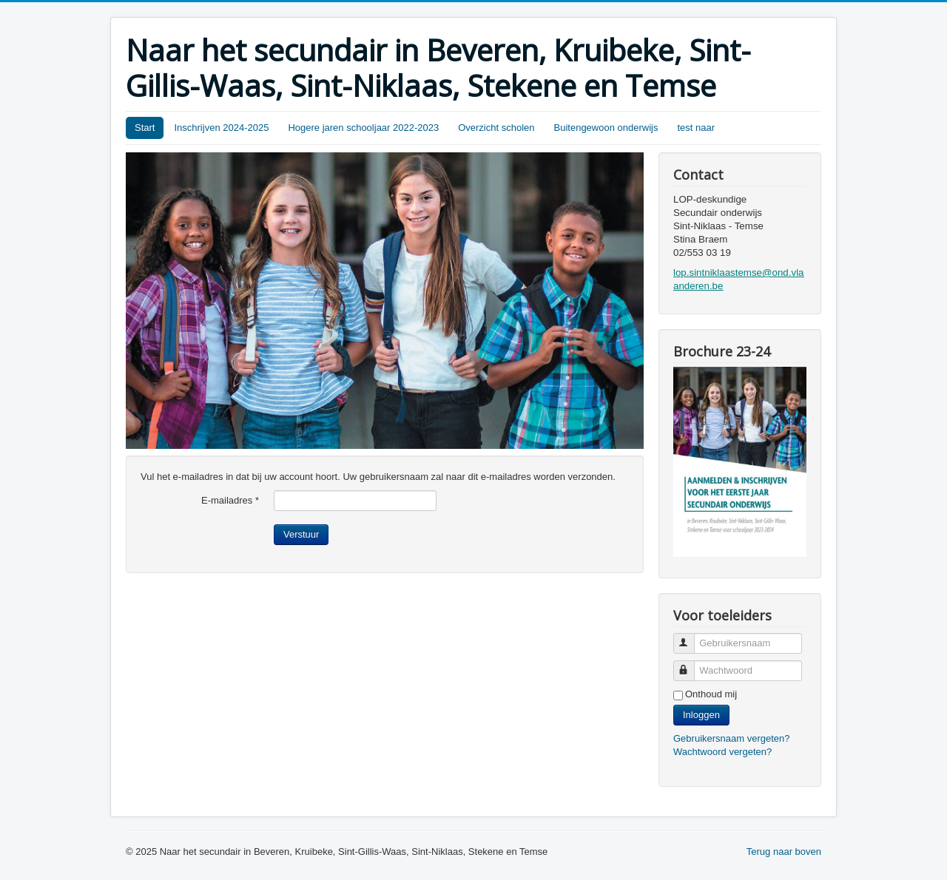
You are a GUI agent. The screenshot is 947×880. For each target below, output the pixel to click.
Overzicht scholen (496, 127)
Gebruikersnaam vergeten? (731, 738)
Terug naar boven (784, 851)
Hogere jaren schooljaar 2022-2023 (363, 127)
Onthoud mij (711, 694)
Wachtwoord (690, 664)
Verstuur (301, 534)
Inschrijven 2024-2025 (221, 127)
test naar (696, 127)
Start (145, 127)
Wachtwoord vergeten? (722, 751)
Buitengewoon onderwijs (606, 127)
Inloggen (701, 714)
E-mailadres (230, 500)
